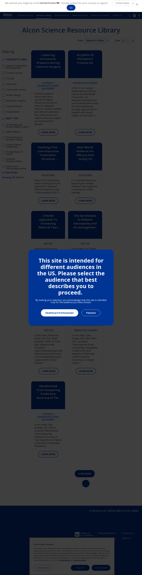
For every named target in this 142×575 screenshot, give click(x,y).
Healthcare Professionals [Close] (59, 312)
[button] (124, 3)
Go (71, 7)
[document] (71, 287)
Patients (91, 312)
